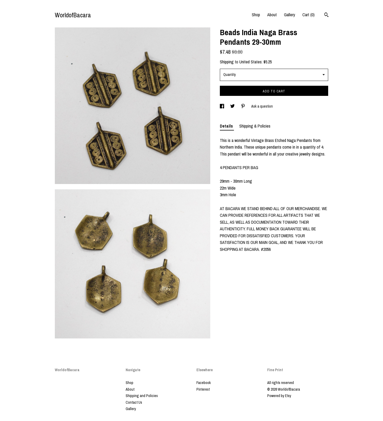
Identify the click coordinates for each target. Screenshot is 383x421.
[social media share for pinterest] (243, 106)
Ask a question (262, 106)
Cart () (308, 15)
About (272, 15)
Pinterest (203, 389)
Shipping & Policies (254, 126)
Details (227, 126)
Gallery (289, 15)
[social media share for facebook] (222, 106)
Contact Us (134, 402)
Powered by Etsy (279, 395)
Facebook (203, 382)
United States (250, 62)
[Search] (326, 15)
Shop (256, 15)
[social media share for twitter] (233, 106)
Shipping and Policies (142, 395)
